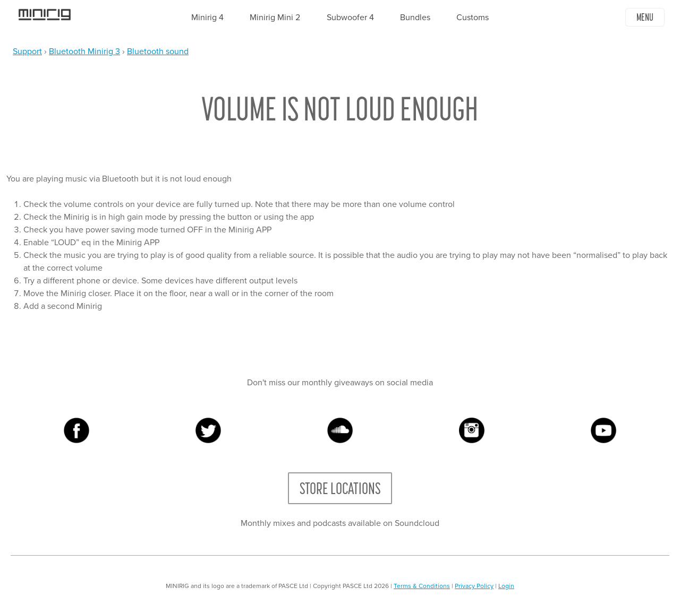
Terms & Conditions (422, 586)
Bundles (415, 17)
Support (27, 51)
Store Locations (340, 488)
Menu (644, 17)
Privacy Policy (474, 586)
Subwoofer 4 (350, 17)
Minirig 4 (207, 17)
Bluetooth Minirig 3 (84, 51)
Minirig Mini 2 (275, 17)
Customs (472, 17)
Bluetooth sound (158, 51)
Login (506, 586)
